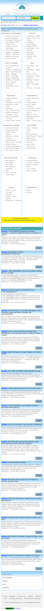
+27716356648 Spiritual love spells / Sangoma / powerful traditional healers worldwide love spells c (22, 233)
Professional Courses (13, 146)
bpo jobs (17, 21)
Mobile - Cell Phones (13, 54)
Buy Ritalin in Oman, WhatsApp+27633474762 (13, 253)
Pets (7, 171)
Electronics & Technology (11, 33)
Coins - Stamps (11, 82)
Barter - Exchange (12, 76)
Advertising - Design (33, 36)
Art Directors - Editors (34, 108)
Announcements (32, 160)
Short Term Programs (13, 148)
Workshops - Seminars (13, 200)
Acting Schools (32, 102)
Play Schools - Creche (13, 142)
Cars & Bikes (32, 125)
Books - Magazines (12, 78)
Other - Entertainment (34, 121)
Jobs (32, 63)
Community (32, 158)
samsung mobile (26, 21)
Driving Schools (32, 134)
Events (11, 187)
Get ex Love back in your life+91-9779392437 (25, 424)
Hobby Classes (11, 140)
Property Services (15, 598)
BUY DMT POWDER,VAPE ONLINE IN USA (24, 371)
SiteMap (38, 596)
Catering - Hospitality (34, 88)
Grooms (29, 192)
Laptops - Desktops (12, 52)
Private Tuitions (11, 144)
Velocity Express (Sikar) (17, 462)
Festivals (9, 194)
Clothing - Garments (13, 80)
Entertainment (32, 95)
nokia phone (13, 22)
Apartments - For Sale (13, 102)
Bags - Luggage (11, 74)
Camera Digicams (12, 38)
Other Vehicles (32, 140)
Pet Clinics (9, 162)
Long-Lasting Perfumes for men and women (24, 388)
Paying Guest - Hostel (13, 121)
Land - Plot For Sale (13, 110)
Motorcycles (31, 138)
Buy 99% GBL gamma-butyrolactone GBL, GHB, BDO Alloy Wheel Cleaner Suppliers (20, 442)
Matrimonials (32, 187)
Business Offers (32, 46)
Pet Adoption (10, 160)
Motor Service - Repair (34, 136)
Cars (28, 132)
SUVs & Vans (31, 148)
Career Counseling (12, 128)
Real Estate (11, 95)
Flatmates (9, 108)
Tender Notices (32, 171)
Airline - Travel (32, 74)
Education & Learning (11, 125)
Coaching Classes (12, 130)
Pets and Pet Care (11, 158)
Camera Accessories (13, 36)
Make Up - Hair (32, 114)
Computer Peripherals (13, 40)
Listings (30, 596)
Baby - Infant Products (13, 72)
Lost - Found (31, 169)
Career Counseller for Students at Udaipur (24, 555)
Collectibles (10, 84)
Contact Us (21, 596)
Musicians (30, 118)
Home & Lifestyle (11, 63)
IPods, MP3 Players (12, 50)
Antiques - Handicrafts (13, 70)
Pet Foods (9, 164)
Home (8, 14)
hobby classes (8, 21)
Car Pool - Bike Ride (34, 162)
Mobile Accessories (12, 56)
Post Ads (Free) (22, 14)
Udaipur (5, 231)
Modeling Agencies (33, 116)
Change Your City (7, 25)
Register (12, 596)
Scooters (30, 142)
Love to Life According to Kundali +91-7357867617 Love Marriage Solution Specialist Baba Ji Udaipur (22, 333)
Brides (29, 190)
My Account (36, 14)
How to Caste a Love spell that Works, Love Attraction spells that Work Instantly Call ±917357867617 (21, 312)
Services (32, 33)
